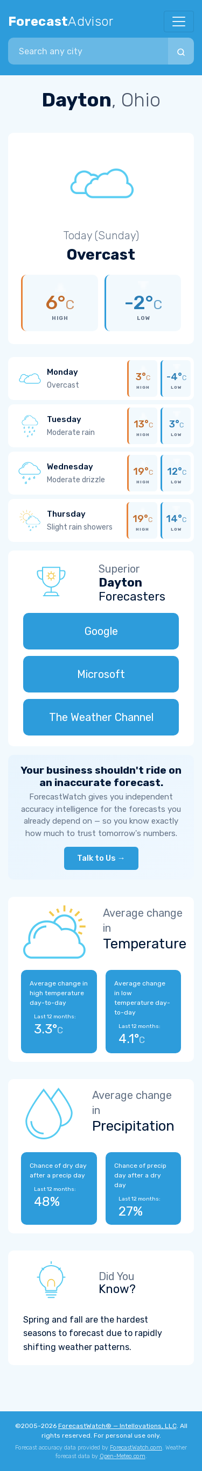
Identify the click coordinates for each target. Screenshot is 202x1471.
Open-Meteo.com (122, 1456)
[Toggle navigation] (179, 21)
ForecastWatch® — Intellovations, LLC (117, 1426)
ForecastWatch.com (136, 1447)
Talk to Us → (101, 858)
